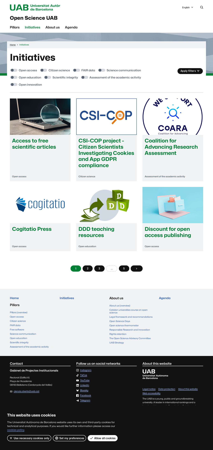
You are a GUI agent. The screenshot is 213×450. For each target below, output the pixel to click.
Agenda (71, 29)
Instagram (85, 372)
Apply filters (189, 72)
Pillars (15, 29)
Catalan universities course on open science (128, 313)
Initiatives (32, 29)
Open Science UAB (37, 18)
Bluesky (84, 392)
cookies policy (15, 429)
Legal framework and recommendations (131, 319)
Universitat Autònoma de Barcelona (40, 7)
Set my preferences (69, 438)
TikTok (83, 377)
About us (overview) (119, 307)
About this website (188, 391)
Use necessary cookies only (29, 438)
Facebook (85, 397)
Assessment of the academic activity (29, 349)
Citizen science (18, 323)
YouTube (84, 382)
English (188, 8)
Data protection (166, 391)
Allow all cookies (103, 438)
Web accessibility (151, 395)
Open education (18, 340)
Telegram (85, 403)
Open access (17, 319)
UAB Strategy (116, 344)
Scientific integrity (19, 345)
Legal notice (149, 391)
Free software (17, 332)
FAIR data (15, 327)
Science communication (23, 336)
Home (15, 300)
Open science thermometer (124, 327)
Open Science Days (119, 323)
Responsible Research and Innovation (129, 331)
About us (53, 29)
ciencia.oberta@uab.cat (26, 393)
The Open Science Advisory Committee (130, 340)
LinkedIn (84, 387)
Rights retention (117, 336)
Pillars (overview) (18, 315)
